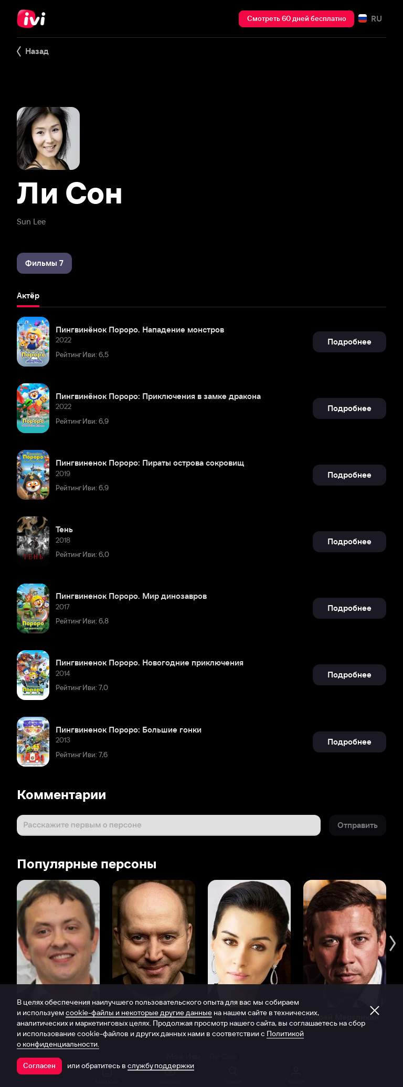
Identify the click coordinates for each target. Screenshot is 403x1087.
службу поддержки (161, 1065)
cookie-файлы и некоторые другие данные (139, 1012)
